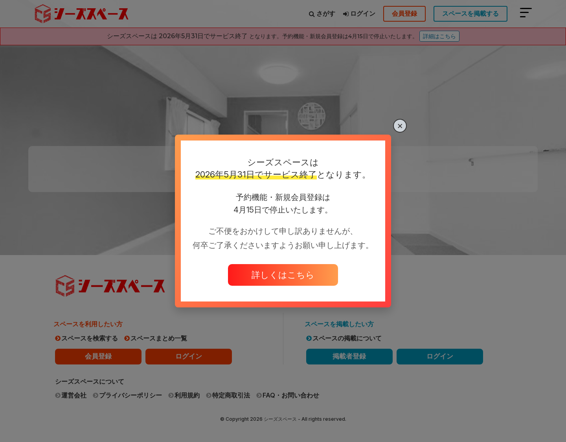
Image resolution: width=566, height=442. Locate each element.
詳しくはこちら (283, 275)
